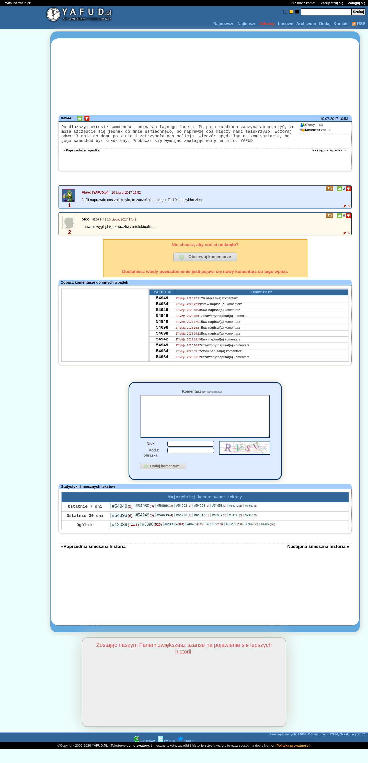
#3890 (152, 538)
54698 (162, 339)
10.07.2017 (329, 119)
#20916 (174, 538)
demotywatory (137, 759)
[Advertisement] (22, 381)
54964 (162, 312)
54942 (162, 353)
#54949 (122, 520)
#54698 (165, 529)
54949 (162, 305)
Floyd (86, 197)
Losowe (285, 23)
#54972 (235, 519)
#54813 (201, 528)
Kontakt (341, 23)
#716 (252, 537)
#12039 (125, 538)
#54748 (183, 528)
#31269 (234, 538)
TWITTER (166, 755)
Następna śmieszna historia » (318, 560)
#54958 (219, 519)
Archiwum (306, 23)
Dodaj (324, 23)
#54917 (219, 528)
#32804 (268, 538)
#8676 (195, 538)
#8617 (214, 538)
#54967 (251, 519)
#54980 (144, 519)
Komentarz (202, 396)
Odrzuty (267, 23)
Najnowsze (224, 23)
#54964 (165, 519)
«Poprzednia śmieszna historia (93, 560)
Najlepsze (246, 23)
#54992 (183, 519)
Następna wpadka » (329, 155)
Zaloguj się (356, 3)
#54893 (122, 529)
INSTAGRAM (144, 755)
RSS (358, 23)
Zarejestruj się (332, 3)
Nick (150, 456)
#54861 (235, 528)
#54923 (201, 519)
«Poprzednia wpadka (82, 155)
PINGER (185, 755)
